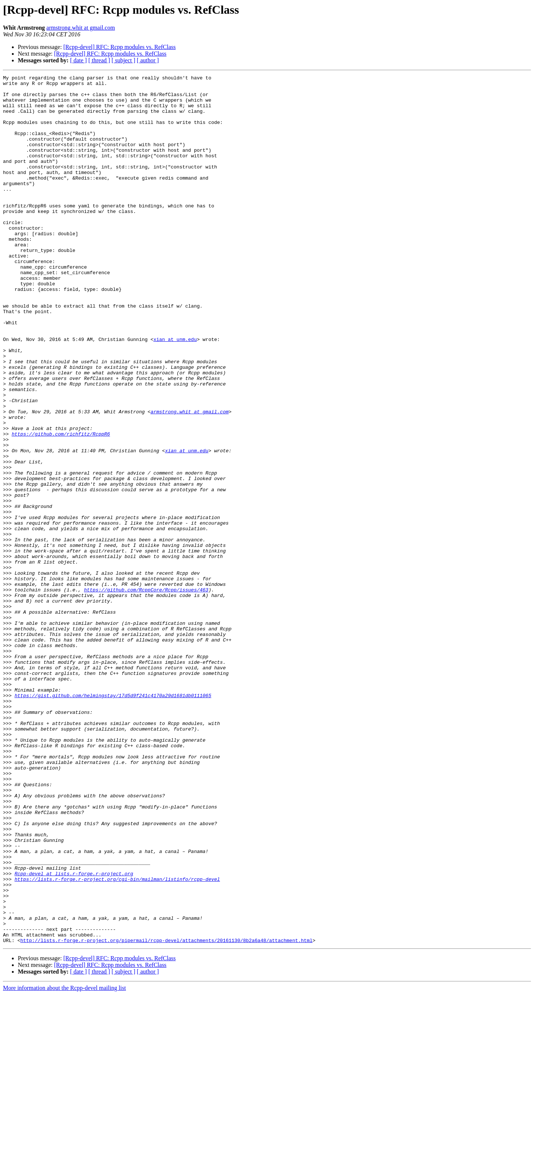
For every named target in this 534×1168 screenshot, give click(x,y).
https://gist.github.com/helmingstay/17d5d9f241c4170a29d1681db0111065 (112, 820)
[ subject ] (123, 60)
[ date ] (78, 60)
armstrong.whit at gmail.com (80, 27)
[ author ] (148, 60)
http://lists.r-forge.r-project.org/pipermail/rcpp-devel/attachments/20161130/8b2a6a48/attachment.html (166, 1113)
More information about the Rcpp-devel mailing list (64, 1161)
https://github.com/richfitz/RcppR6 (60, 506)
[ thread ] (99, 60)
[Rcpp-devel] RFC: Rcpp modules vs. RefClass (119, 47)
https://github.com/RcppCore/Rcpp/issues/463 (146, 693)
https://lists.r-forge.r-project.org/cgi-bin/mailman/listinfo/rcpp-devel (117, 1040)
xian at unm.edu (175, 392)
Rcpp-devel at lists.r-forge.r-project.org (73, 1033)
